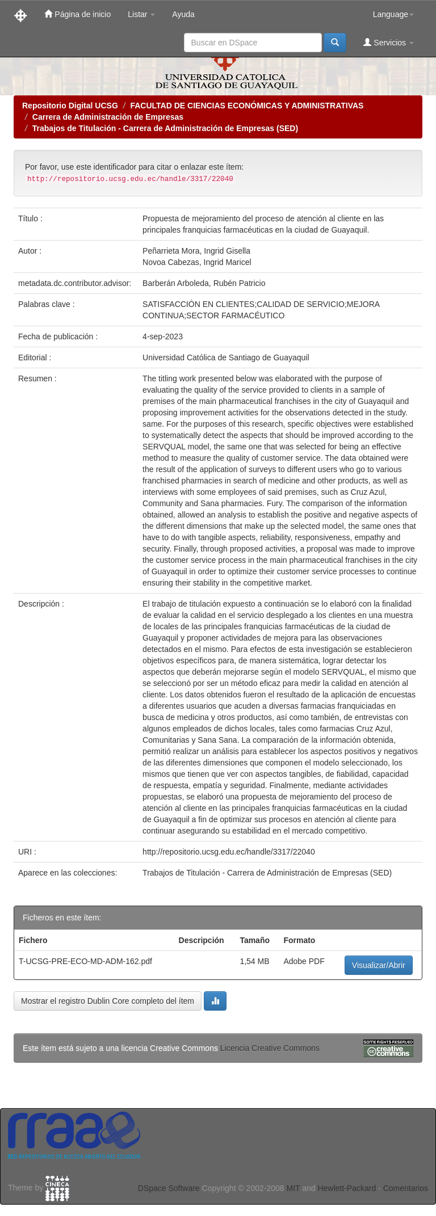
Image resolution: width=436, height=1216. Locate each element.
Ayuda (183, 14)
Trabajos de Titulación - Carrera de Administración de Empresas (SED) (165, 128)
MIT (293, 1188)
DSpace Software (169, 1188)
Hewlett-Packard (346, 1188)
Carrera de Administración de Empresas (107, 116)
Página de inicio (77, 14)
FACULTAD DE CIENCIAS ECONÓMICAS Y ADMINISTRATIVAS (246, 105)
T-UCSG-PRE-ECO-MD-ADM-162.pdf (85, 961)
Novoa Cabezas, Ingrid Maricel (196, 262)
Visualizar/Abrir (378, 965)
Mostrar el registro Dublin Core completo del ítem (107, 1000)
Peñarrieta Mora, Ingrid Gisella (196, 250)
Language (393, 14)
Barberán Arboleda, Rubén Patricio (203, 283)
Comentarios (405, 1188)
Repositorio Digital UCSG (70, 105)
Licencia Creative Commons (270, 1048)
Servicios (388, 42)
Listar (141, 14)
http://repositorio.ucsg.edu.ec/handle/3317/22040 (228, 851)
